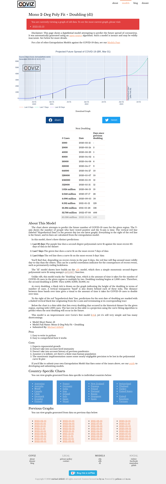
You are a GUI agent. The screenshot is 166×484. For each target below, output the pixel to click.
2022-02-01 (68, 428)
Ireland (66, 394)
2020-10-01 (125, 426)
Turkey (122, 388)
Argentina (39, 383)
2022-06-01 (40, 441)
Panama (95, 386)
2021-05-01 (96, 428)
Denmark (39, 396)
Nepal (66, 401)
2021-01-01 (96, 439)
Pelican (118, 479)
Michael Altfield (55, 327)
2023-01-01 (40, 423)
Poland (94, 388)
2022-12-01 (40, 426)
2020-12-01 (124, 421)
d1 (100, 463)
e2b (78, 269)
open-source (75, 35)
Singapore (96, 396)
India (65, 388)
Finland (38, 401)
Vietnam (123, 401)
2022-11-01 (39, 428)
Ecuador (38, 399)
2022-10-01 (40, 431)
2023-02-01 (40, 421)
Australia (38, 386)
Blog (135, 3)
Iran (65, 391)
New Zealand (97, 383)
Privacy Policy (66, 459)
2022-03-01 (68, 426)
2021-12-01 (68, 433)
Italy (65, 396)
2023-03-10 (38, 26)
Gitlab (133, 465)
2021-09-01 (68, 441)
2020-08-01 (125, 431)
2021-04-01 (96, 431)
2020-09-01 (125, 428)
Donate (145, 3)
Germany (67, 386)
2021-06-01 (96, 426)
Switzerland (125, 383)
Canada (38, 391)
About (115, 3)
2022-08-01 (40, 436)
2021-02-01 (96, 436)
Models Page (113, 42)
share (55, 120)
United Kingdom (123, 397)
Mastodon (133, 463)
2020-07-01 (125, 433)
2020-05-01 (125, 439)
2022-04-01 (68, 423)
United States (125, 391)
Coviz (32, 455)
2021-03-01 (96, 433)
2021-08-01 (96, 421)
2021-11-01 (68, 436)
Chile (37, 394)
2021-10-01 (68, 439)
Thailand (123, 386)
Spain (94, 399)
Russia (94, 394)
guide (132, 363)
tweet (111, 120)
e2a (93, 315)
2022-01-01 (68, 431)
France (66, 383)
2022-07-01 (40, 439)
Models (125, 3)
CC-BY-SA (100, 479)
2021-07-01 (96, 423)
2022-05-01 (68, 421)
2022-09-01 (40, 433)
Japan (65, 399)
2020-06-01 (125, 436)
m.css (128, 479)
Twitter (134, 459)
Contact (66, 461)
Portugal (95, 391)
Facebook (134, 461)
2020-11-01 (124, 423)
